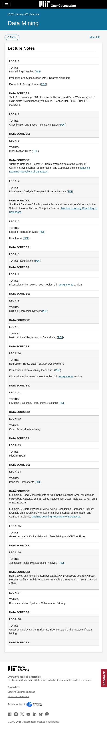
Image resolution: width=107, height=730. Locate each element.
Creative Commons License (21, 692)
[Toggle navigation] (7, 4)
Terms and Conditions (18, 696)
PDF (38, 71)
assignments (66, 284)
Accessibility (14, 687)
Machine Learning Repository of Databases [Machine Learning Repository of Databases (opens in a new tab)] (55, 516)
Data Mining (23, 23)
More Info (95, 37)
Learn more (85, 680)
